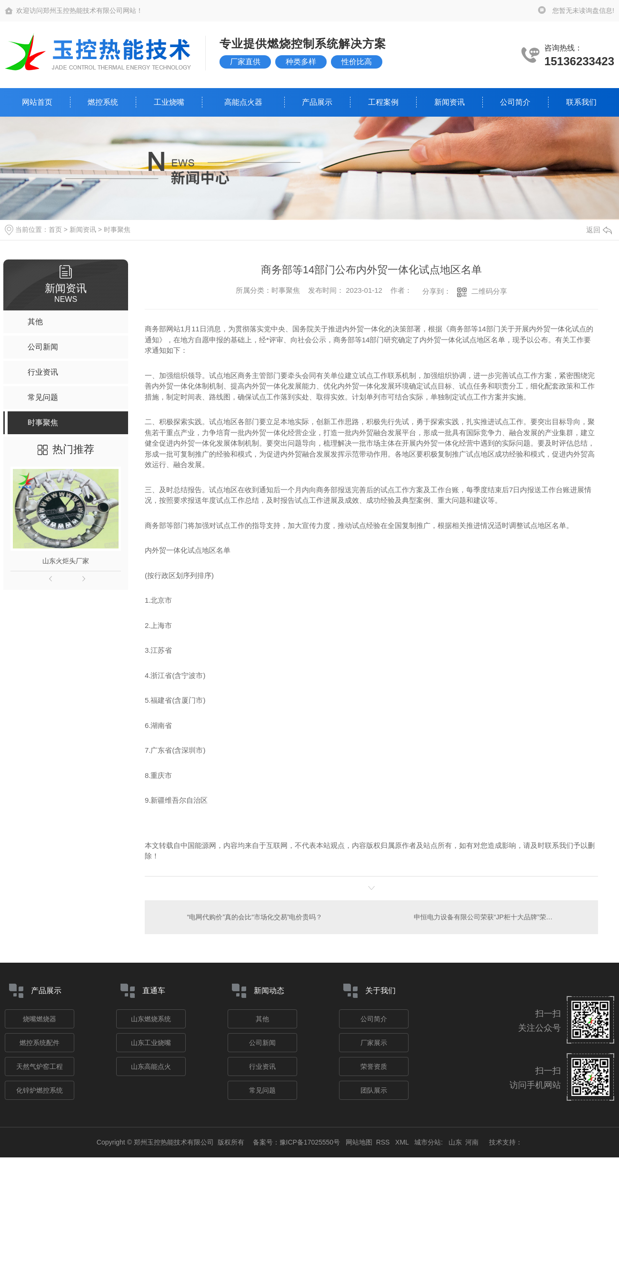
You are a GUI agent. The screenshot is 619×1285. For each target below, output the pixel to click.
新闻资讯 (449, 102)
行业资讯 (262, 1066)
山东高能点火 (151, 1066)
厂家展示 (373, 1042)
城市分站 (427, 1142)
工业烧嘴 (169, 102)
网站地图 (359, 1142)
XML (402, 1142)
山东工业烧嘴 (151, 1042)
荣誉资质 (373, 1066)
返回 (599, 230)
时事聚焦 (117, 229)
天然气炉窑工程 (39, 1066)
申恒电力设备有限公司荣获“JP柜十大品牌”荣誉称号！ (493, 917)
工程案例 (383, 102)
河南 (472, 1142)
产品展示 (317, 102)
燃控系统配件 (40, 1042)
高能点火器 (243, 102)
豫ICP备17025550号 (310, 1142)
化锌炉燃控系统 (39, 1090)
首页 (55, 229)
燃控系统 (103, 102)
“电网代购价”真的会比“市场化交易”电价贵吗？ (255, 917)
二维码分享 (489, 291)
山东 (455, 1142)
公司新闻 (262, 1042)
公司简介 (515, 102)
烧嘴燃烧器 (39, 1019)
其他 (262, 1019)
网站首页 (37, 102)
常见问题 (262, 1090)
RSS (384, 1142)
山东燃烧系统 (151, 1019)
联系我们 (581, 102)
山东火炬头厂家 (65, 561)
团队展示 (373, 1090)
